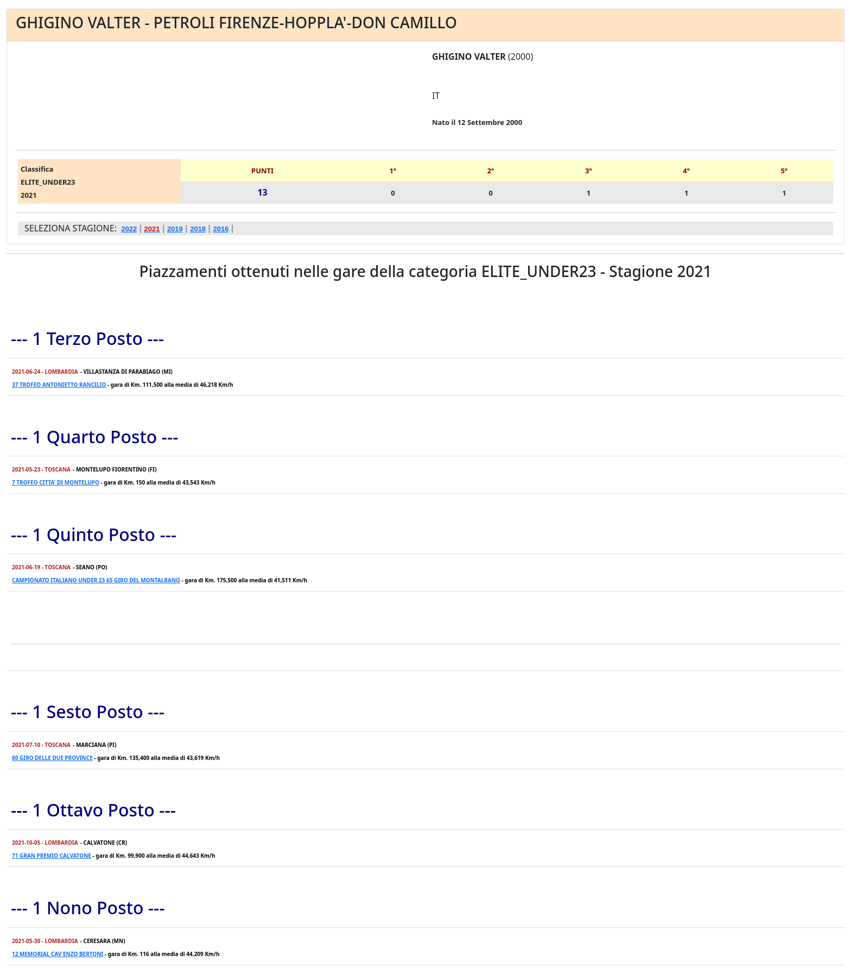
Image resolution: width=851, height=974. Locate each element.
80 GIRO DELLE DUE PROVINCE (52, 758)
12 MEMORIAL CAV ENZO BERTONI (57, 954)
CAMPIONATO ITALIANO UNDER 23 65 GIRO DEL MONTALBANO (96, 580)
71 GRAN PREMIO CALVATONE (51, 855)
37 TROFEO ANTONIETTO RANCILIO (59, 384)
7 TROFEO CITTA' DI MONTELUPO (55, 482)
